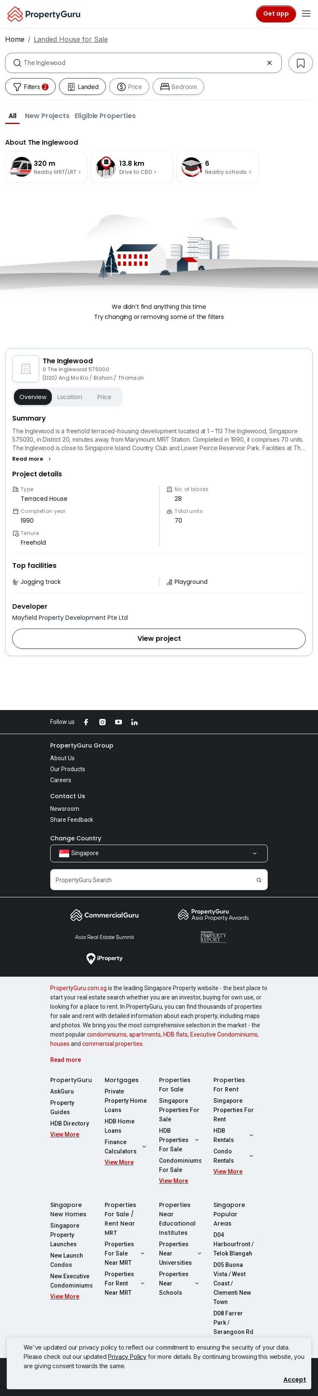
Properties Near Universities (180, 1253)
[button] (12, 115)
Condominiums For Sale (180, 1165)
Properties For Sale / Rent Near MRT (120, 1219)
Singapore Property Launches (64, 1234)
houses (60, 1043)
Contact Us (67, 796)
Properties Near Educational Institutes (177, 1219)
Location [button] (69, 397)
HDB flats (175, 1034)
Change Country (75, 838)
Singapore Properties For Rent (233, 1110)
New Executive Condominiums (71, 1281)
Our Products (67, 769)
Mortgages (122, 1080)
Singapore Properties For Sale (179, 1110)
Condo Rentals (234, 1156)
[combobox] (143, 63)
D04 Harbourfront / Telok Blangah (233, 1244)
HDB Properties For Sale (180, 1140)
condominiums (107, 1034)
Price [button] (104, 397)
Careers (60, 780)
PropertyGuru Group (81, 745)
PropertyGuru (71, 1080)
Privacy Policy (127, 1356)
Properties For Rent (229, 1085)
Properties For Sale (175, 1085)
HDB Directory (69, 1123)
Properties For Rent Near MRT (126, 1283)
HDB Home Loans (120, 1126)
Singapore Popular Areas (229, 1214)
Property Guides (62, 1107)
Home (14, 39)
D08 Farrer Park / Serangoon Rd (233, 1322)
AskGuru (62, 1091)
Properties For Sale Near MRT (126, 1253)
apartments (145, 1034)
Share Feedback (71, 819)
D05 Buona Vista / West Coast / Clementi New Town (232, 1283)
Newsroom (64, 808)
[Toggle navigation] (306, 14)
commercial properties (112, 1043)
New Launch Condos (66, 1260)
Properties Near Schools (180, 1283)
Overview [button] (32, 397)
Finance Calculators (126, 1147)
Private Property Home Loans (126, 1100)
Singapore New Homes (68, 1209)
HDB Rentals (234, 1135)
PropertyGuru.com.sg (78, 988)
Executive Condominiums (224, 1034)
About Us (62, 758)
